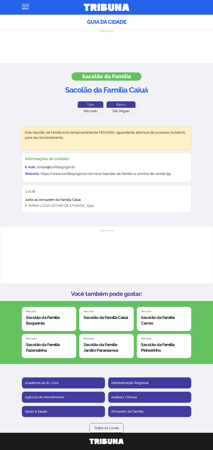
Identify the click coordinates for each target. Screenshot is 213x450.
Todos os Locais (106, 428)
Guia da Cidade (106, 22)
